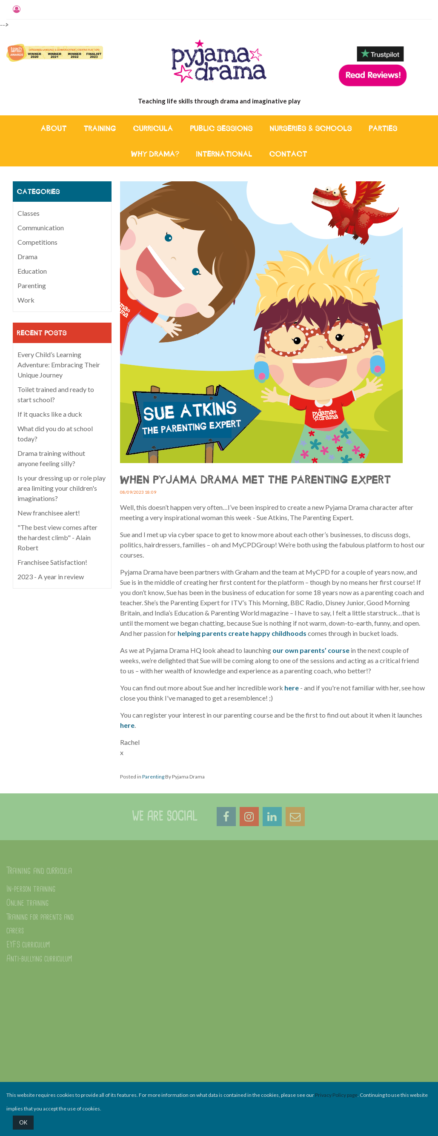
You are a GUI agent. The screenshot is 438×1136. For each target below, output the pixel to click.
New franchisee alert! (48, 513)
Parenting (153, 776)
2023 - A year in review (50, 576)
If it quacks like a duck (49, 414)
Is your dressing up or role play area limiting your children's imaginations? (61, 488)
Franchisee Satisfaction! (52, 562)
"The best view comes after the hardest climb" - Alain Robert (57, 537)
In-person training (30, 889)
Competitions (37, 242)
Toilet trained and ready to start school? (55, 394)
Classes (28, 213)
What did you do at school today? (55, 433)
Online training (27, 903)
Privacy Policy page (336, 1095)
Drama (27, 256)
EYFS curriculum (28, 944)
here (291, 688)
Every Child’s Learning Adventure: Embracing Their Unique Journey (58, 364)
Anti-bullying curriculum (39, 958)
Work (25, 300)
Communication (40, 227)
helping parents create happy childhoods (241, 633)
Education (32, 271)
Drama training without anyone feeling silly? (51, 458)
